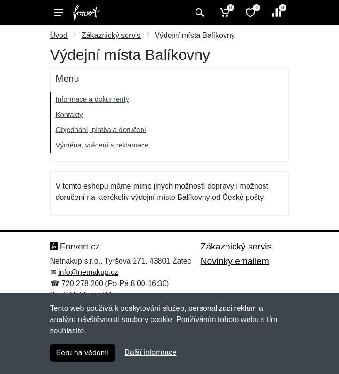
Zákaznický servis (111, 35)
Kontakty (69, 114)
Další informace (150, 352)
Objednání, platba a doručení (101, 129)
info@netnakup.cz (88, 272)
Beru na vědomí (82, 353)
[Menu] (58, 12)
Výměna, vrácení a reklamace (102, 145)
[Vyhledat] (198, 12)
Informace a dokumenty (92, 99)
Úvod (59, 35)
